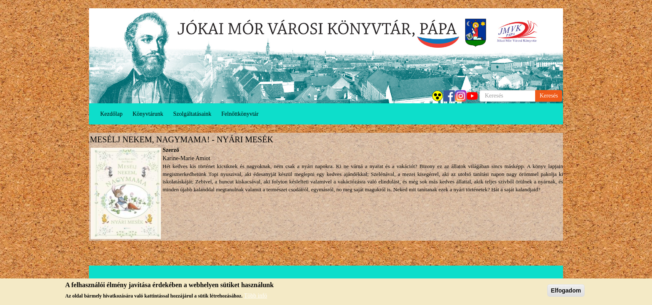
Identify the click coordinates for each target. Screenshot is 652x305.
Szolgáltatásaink (192, 114)
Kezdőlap (111, 114)
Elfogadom (566, 290)
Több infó (255, 296)
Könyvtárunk (148, 114)
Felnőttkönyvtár (239, 114)
